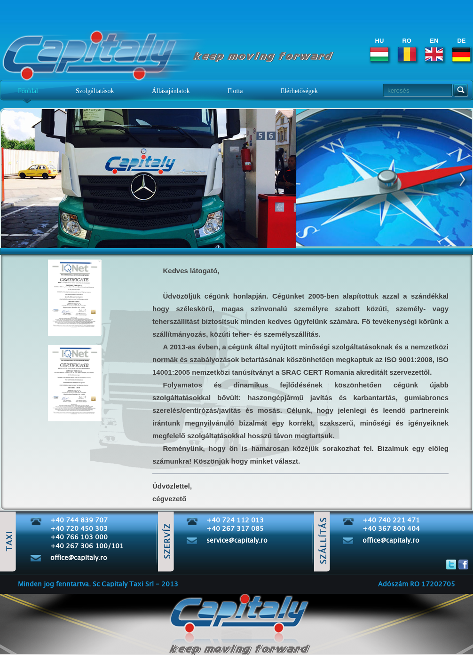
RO (407, 49)
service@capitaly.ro (237, 540)
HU (379, 49)
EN (434, 49)
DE (461, 49)
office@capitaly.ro (78, 558)
